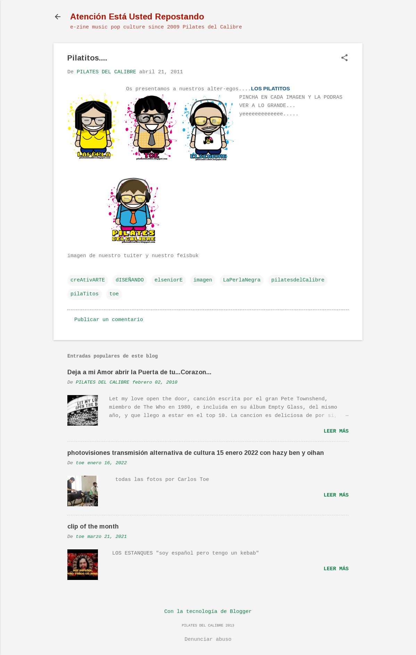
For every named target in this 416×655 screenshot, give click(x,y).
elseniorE (169, 280)
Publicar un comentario (108, 320)
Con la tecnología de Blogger (208, 612)
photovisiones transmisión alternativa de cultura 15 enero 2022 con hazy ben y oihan (195, 452)
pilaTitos (84, 294)
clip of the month (93, 526)
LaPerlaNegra (241, 280)
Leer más (336, 431)
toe (114, 294)
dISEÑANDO (130, 280)
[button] (344, 59)
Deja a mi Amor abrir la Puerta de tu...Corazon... (139, 372)
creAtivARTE (87, 280)
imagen (202, 280)
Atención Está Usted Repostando (137, 16)
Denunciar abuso (207, 639)
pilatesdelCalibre (297, 280)
